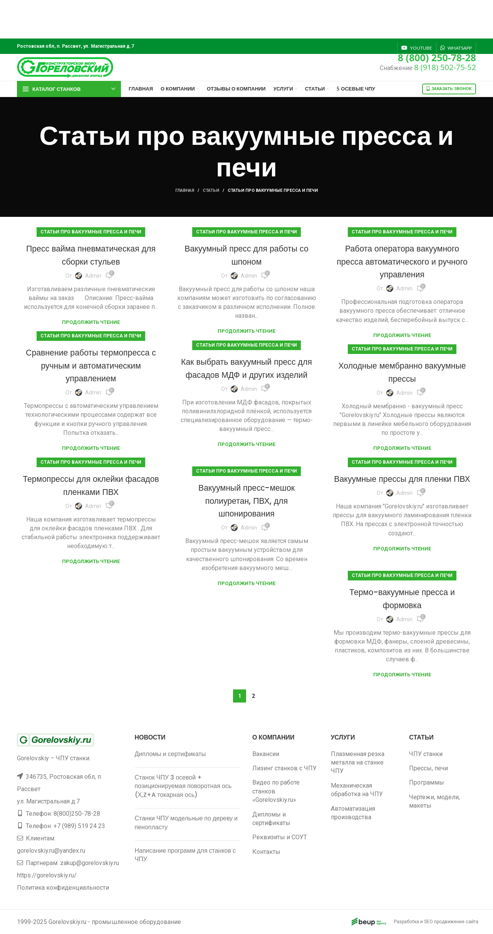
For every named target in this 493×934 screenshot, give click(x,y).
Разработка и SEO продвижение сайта (418, 921)
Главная (184, 190)
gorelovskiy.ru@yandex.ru (51, 850)
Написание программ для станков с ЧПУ (185, 855)
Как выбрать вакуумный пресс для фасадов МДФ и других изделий (246, 374)
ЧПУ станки (426, 754)
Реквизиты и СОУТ (279, 837)
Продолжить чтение (91, 322)
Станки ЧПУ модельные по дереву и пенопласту (186, 822)
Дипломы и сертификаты (170, 754)
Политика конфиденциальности (63, 887)
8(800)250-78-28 (77, 813)
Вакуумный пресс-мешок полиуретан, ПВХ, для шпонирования (247, 500)
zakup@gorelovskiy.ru (89, 863)
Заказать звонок (449, 89)
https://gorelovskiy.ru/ (47, 875)
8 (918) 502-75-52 (445, 67)
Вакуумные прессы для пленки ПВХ (402, 485)
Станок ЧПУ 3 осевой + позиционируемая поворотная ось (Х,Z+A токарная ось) (183, 786)
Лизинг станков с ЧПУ (284, 768)
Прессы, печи (428, 768)
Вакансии (265, 754)
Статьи (211, 190)
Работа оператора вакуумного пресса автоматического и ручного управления (402, 261)
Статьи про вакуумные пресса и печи (90, 232)
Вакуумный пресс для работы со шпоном (246, 255)
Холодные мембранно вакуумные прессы (402, 372)
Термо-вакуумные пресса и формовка (402, 598)
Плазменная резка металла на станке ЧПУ (357, 762)
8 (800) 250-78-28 (437, 57)
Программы (426, 782)
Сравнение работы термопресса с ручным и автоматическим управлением (90, 365)
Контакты (266, 851)
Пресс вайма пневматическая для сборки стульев (90, 255)
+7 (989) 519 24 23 (79, 826)
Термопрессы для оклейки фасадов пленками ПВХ (91, 485)
